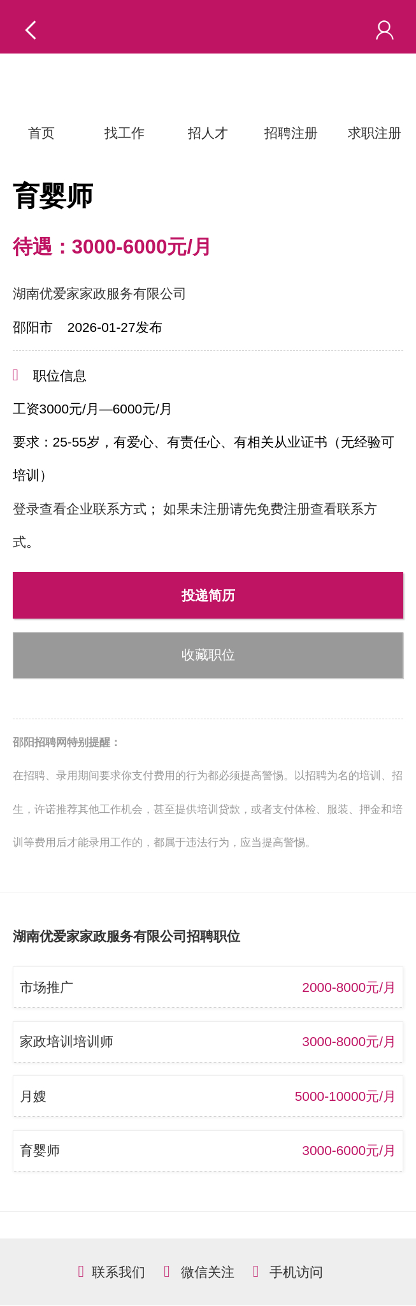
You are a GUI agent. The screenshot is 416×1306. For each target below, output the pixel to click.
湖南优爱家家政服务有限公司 (100, 293)
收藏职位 (208, 654)
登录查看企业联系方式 (80, 508)
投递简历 (208, 595)
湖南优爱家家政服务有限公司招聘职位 (126, 936)
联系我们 (118, 1272)
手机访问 (296, 1272)
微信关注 (207, 1272)
